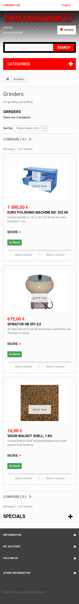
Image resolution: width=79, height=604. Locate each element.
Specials (14, 516)
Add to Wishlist (23, 255)
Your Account (13, 32)
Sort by (7, 128)
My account (12, 546)
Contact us (11, 5)
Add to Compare (56, 255)
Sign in (7, 27)
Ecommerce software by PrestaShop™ (28, 592)
